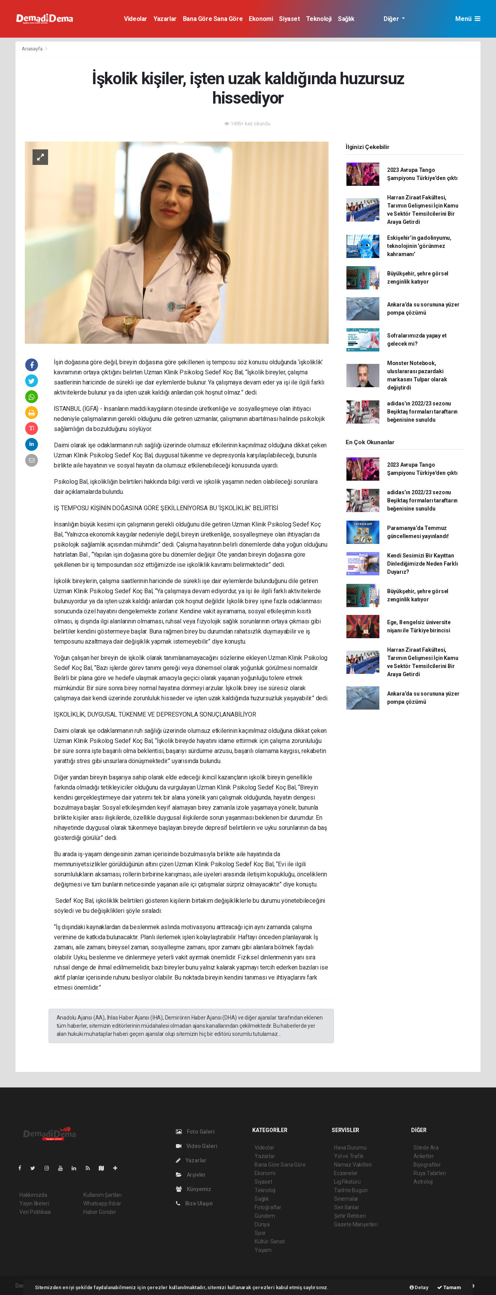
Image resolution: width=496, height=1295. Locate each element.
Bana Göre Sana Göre (213, 19)
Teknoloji (319, 19)
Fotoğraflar (268, 1207)
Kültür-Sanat (270, 1241)
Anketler (423, 1156)
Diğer (392, 19)
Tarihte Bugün (351, 1190)
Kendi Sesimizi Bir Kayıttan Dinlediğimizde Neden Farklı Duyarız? (422, 563)
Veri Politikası (35, 1212)
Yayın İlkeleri (34, 1203)
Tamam (449, 1287)
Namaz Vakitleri (353, 1165)
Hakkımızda (33, 1195)
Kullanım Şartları (102, 1195)
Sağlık (346, 19)
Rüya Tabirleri (429, 1173)
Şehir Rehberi (350, 1216)
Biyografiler (427, 1165)
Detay (419, 1287)
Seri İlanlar (346, 1207)
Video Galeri (196, 1146)
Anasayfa (32, 49)
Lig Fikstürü (347, 1182)
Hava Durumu (350, 1147)
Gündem (265, 1216)
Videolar (135, 19)
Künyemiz (193, 1189)
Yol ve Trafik (348, 1156)
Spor (260, 1233)
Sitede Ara (426, 1147)
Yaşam (263, 1250)
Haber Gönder (99, 1212)
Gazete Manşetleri (356, 1224)
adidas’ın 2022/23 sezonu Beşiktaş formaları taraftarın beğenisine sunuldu (422, 411)
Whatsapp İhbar (102, 1203)
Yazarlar (165, 19)
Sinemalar (346, 1199)
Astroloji (423, 1182)
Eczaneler (346, 1173)
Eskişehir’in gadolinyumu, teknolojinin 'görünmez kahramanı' (419, 246)
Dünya (262, 1224)
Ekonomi (261, 19)
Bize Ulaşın (194, 1203)
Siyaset (289, 19)
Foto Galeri (195, 1132)
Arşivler (191, 1175)
